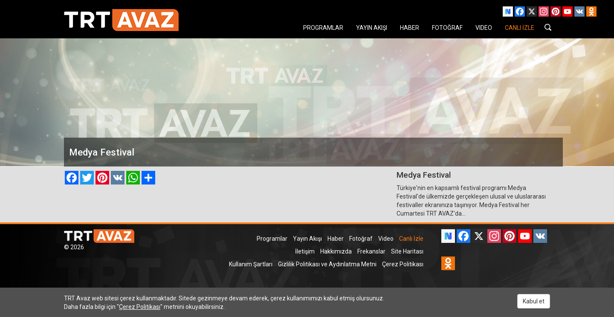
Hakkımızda (336, 251)
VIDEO (483, 27)
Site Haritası (407, 251)
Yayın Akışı (307, 238)
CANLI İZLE (519, 27)
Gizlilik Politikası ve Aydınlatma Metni (327, 264)
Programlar (272, 238)
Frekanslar (371, 251)
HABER (409, 27)
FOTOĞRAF (447, 27)
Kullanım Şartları (250, 264)
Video (386, 238)
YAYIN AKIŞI (371, 27)
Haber (335, 238)
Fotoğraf (361, 238)
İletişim (305, 251)
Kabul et (533, 301)
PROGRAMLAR (323, 27)
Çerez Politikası (402, 264)
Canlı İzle (411, 238)
